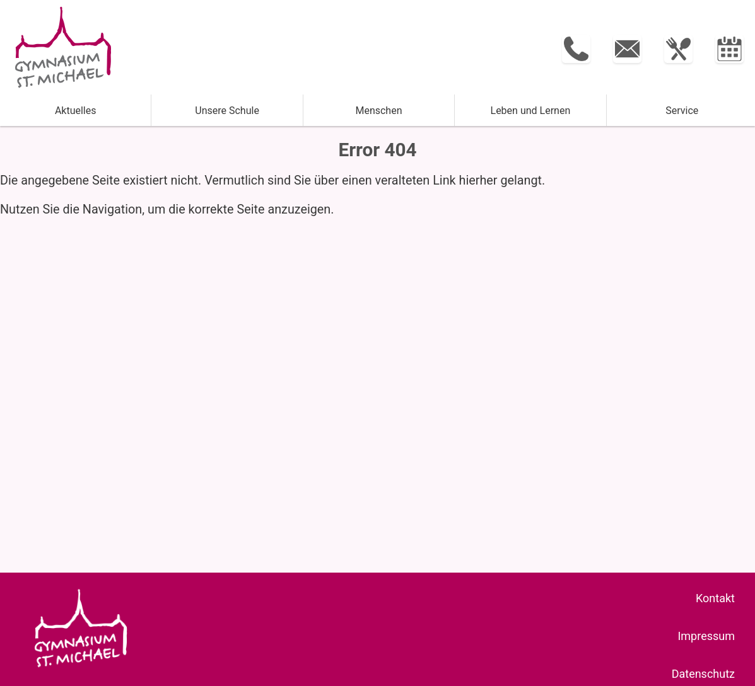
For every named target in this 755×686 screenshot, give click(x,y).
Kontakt (715, 598)
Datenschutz (703, 673)
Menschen (378, 111)
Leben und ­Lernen (531, 111)
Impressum (706, 636)
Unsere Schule (227, 111)
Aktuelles (76, 111)
